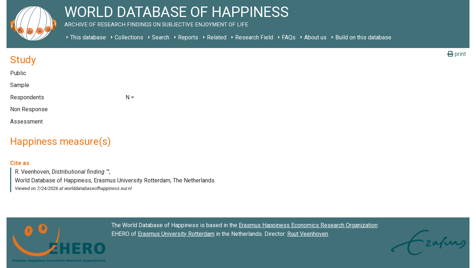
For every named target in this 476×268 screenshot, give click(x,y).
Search (160, 37)
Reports (188, 37)
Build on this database (363, 37)
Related (216, 37)
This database (88, 37)
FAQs (289, 37)
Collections (129, 37)
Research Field (254, 37)
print (456, 54)
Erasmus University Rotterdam (176, 233)
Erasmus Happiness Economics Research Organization (308, 225)
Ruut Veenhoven (307, 233)
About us (315, 37)
